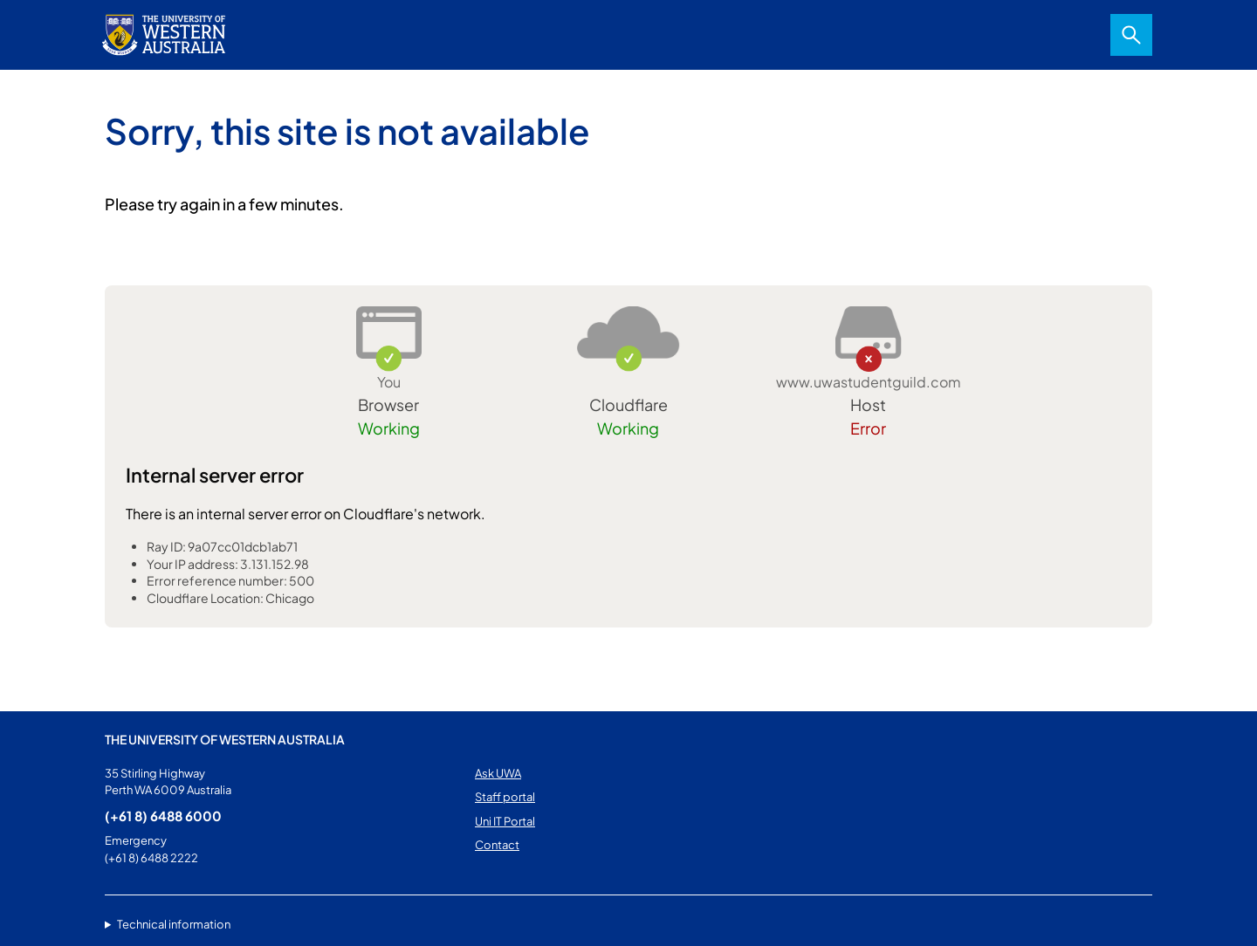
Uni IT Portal (505, 821)
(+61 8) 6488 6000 (163, 815)
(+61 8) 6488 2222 (151, 858)
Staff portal (505, 797)
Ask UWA (498, 773)
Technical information (173, 924)
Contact (497, 845)
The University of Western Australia (225, 739)
